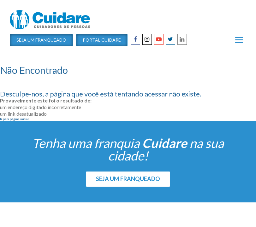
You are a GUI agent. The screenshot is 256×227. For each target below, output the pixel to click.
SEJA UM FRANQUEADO (128, 178)
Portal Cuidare (102, 40)
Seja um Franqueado (41, 40)
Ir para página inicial (14, 119)
